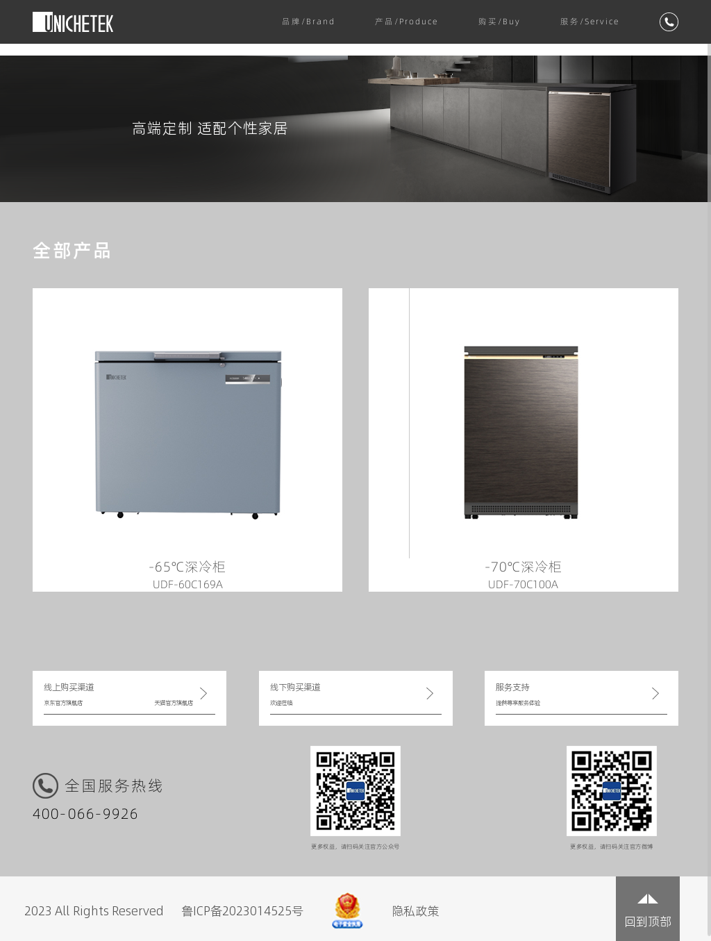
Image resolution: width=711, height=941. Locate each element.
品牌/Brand (308, 21)
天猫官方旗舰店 (173, 702)
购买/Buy (499, 21)
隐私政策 (415, 910)
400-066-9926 (86, 814)
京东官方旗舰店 (63, 702)
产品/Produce (406, 21)
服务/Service (589, 21)
